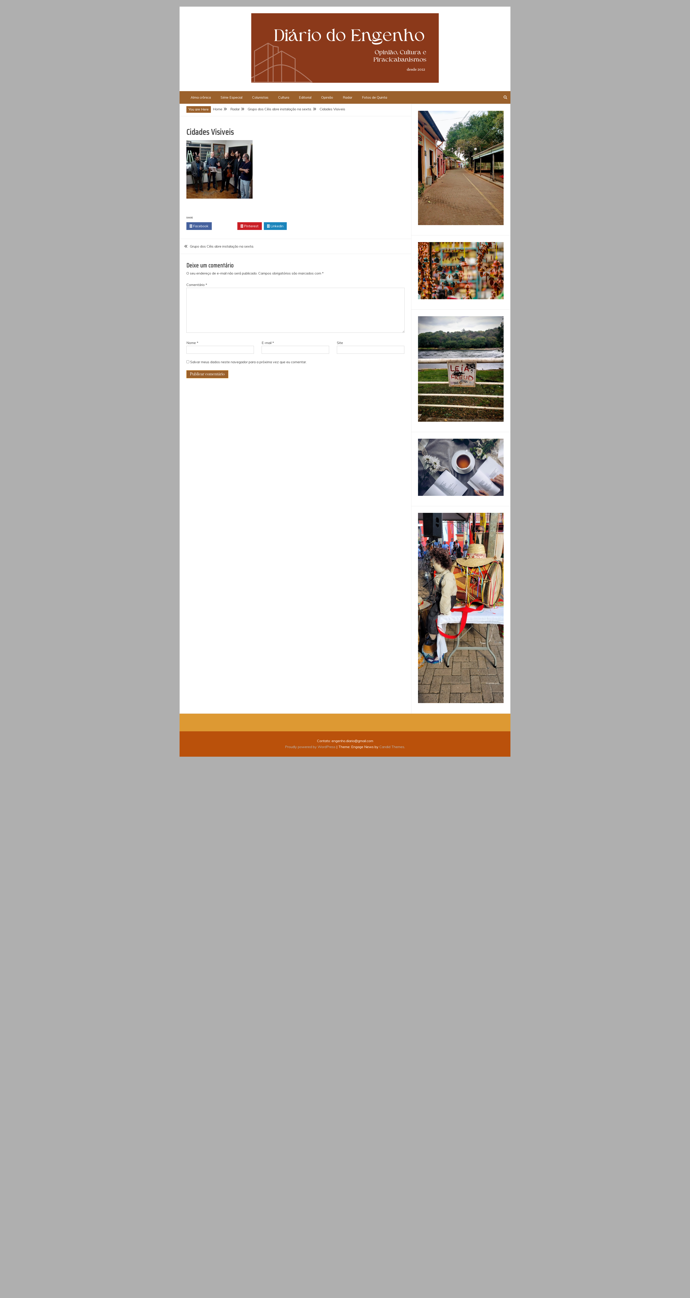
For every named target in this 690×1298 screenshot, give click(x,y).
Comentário (196, 284)
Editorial (305, 97)
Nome (192, 342)
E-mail (268, 342)
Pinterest (250, 226)
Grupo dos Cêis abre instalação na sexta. (222, 246)
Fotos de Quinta (374, 97)
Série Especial (231, 97)
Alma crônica (201, 97)
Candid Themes (391, 747)
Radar (347, 97)
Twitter (224, 226)
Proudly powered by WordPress (310, 747)
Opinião (327, 97)
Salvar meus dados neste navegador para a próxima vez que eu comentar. (248, 362)
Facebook (199, 226)
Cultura (283, 97)
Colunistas (260, 97)
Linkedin (275, 226)
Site (340, 342)
